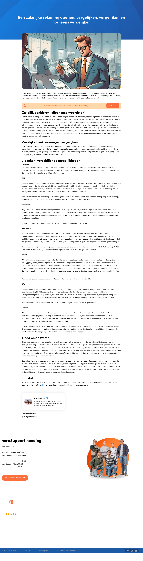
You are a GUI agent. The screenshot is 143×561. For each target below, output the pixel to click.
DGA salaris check (80, 509)
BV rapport (77, 517)
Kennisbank (125, 513)
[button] (59, 501)
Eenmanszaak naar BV (58, 513)
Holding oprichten (56, 509)
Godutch (51, 348)
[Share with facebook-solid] (128, 550)
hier (43, 385)
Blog (122, 505)
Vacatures (101, 509)
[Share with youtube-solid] (132, 550)
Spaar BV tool (78, 513)
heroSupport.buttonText (15, 478)
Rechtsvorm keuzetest (81, 505)
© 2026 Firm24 (10, 551)
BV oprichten (55, 505)
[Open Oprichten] (24, 4)
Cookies (27, 551)
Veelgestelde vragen (128, 509)
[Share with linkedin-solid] (136, 550)
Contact (124, 517)
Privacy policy (43, 551)
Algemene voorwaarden (66, 551)
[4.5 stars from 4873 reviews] (26, 514)
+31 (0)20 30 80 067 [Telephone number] (59, 537)
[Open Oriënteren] (69, 4)
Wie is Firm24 (102, 505)
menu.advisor (108, 4)
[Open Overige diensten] (39, 4)
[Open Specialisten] (55, 4)
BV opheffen (54, 517)
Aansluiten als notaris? (105, 513)
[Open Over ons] (81, 4)
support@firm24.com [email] (81, 537)
